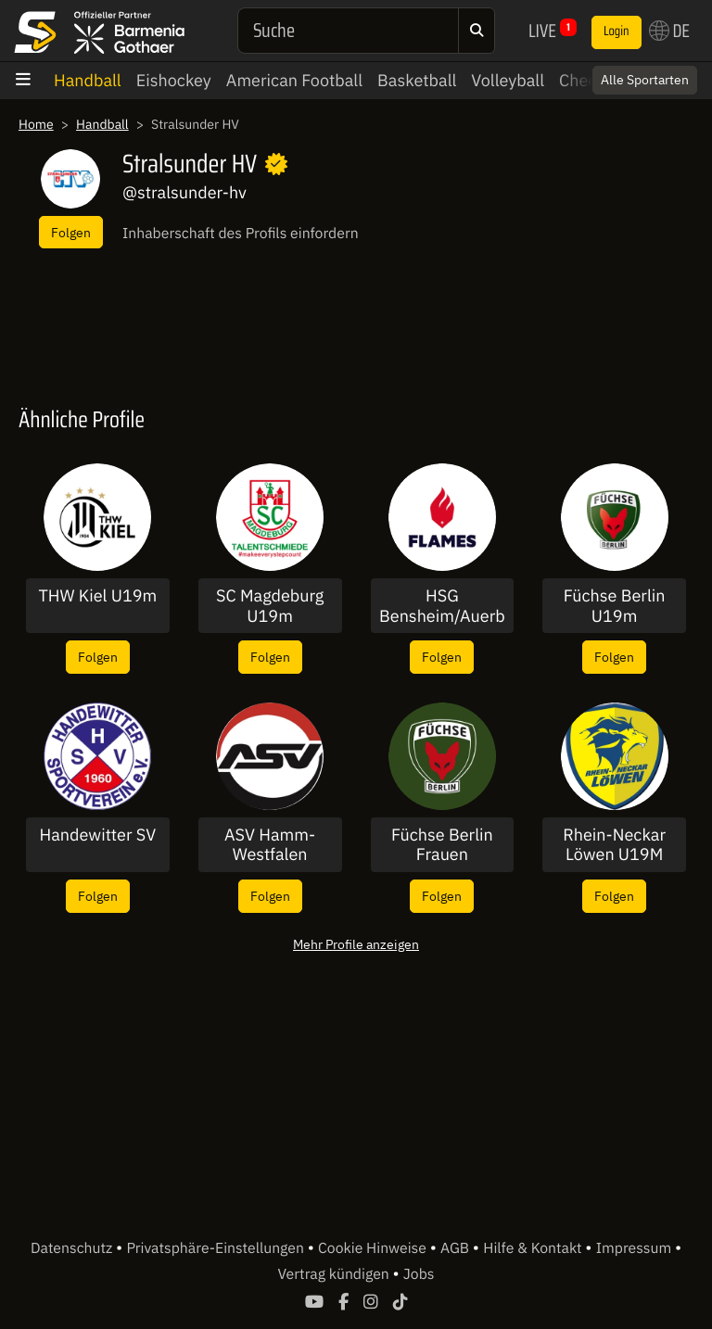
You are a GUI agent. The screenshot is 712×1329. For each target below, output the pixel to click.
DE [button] (669, 30)
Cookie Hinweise (374, 1248)
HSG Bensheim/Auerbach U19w (442, 606)
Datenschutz (73, 1248)
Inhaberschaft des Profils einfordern (240, 233)
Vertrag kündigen (335, 1274)
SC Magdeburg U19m (270, 606)
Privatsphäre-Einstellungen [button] (216, 1248)
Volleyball (507, 80)
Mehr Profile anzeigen (356, 944)
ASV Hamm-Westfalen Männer (269, 845)
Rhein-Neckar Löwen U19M (614, 845)
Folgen (71, 232)
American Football (294, 80)
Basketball (416, 80)
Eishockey (173, 80)
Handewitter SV (98, 835)
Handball (87, 80)
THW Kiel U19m (97, 596)
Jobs (419, 1274)
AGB (456, 1248)
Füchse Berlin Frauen (442, 845)
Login (616, 31)
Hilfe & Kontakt (534, 1248)
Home (36, 124)
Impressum (635, 1248)
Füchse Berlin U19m (615, 606)
